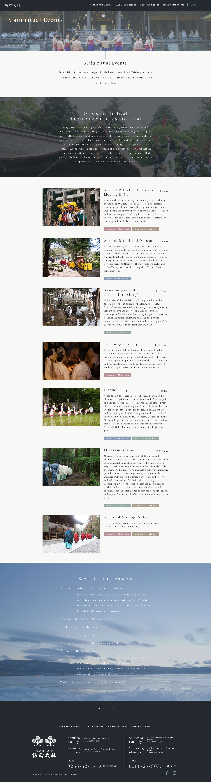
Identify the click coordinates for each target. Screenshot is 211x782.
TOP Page (12, 45)
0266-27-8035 (157, 752)
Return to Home (105, 708)
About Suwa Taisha (101, 4)
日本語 (193, 5)
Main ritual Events (173, 4)
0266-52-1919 (94, 751)
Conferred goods (149, 4)
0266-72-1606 (94, 741)
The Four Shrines (125, 4)
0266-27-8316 (157, 742)
